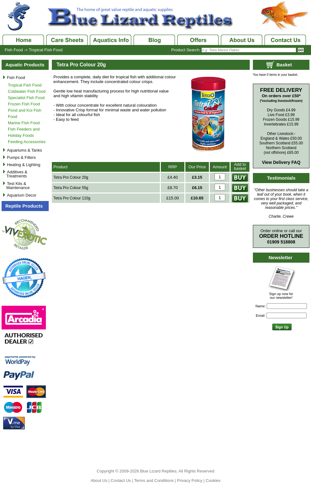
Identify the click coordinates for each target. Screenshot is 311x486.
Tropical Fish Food (46, 49)
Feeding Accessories (27, 141)
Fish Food (14, 49)
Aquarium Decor (21, 195)
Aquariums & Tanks (24, 150)
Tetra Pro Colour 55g (70, 188)
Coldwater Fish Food (27, 91)
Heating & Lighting (23, 164)
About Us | (100, 480)
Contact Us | (122, 480)
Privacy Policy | (191, 480)
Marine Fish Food (24, 122)
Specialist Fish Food (26, 97)
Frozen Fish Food (24, 104)
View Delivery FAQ (281, 162)
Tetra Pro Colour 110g (71, 198)
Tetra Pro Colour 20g (70, 177)
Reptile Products (24, 206)
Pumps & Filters (21, 157)
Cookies (213, 480)
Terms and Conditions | (155, 480)
